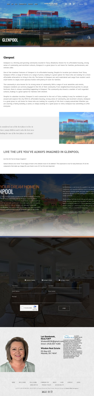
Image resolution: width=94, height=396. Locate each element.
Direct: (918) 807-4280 (51, 343)
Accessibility (59, 385)
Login (78, 382)
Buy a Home (22, 382)
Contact (30, 4)
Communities (23, 4)
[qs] (74, 33)
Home (8, 4)
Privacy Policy (46, 385)
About (55, 382)
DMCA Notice (34, 385)
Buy (12, 4)
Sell (16, 4)
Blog (62, 382)
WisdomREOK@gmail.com (52, 341)
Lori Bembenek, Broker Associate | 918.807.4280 (51, 4)
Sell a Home (33, 382)
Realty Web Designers (72, 388)
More (36, 4)
